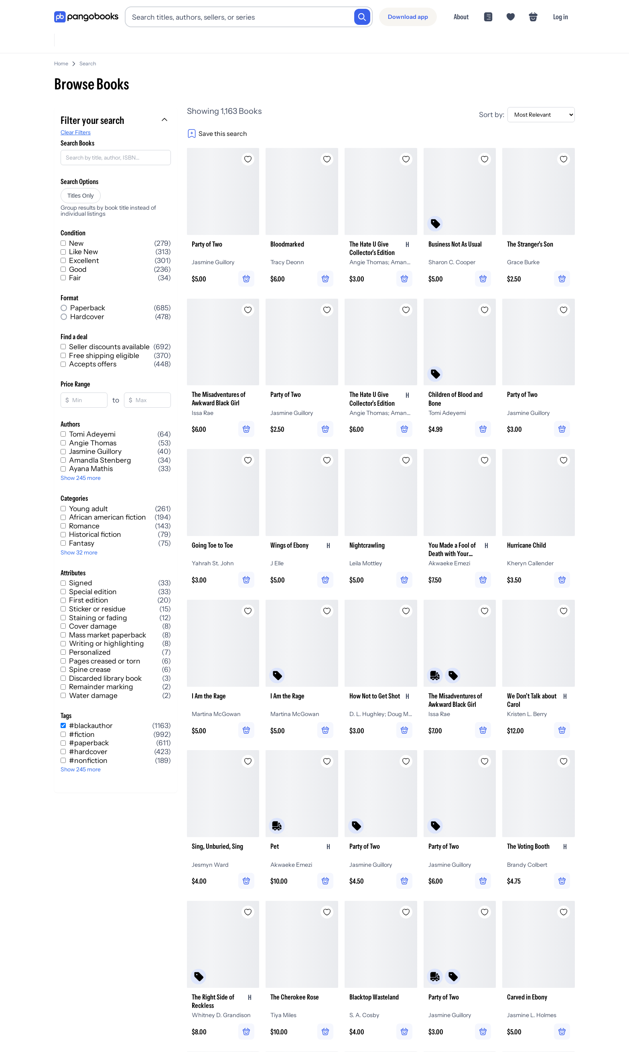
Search (87, 64)
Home (61, 64)
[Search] (362, 17)
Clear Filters (76, 132)
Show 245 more (81, 477)
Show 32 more (79, 552)
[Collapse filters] (165, 120)
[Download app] (408, 17)
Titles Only (80, 195)
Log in (560, 16)
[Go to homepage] (86, 17)
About (461, 16)
